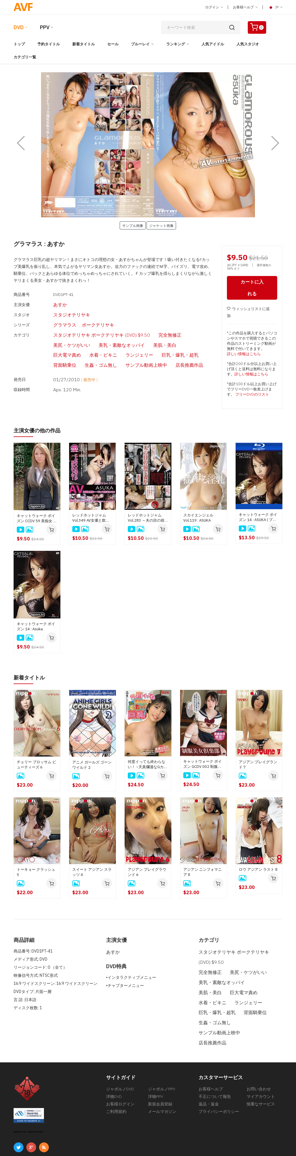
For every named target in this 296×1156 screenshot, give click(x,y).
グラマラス (54, 318)
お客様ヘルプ (245, 7)
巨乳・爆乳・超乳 (60, 342)
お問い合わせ (259, 1054)
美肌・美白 (99, 334)
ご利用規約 (116, 1080)
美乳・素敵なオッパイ (64, 334)
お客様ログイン (120, 1071)
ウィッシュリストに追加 (248, 314)
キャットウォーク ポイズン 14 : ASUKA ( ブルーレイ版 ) (258, 518)
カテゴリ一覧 (25, 57)
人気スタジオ (247, 44)
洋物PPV (155, 1063)
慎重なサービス (261, 1071)
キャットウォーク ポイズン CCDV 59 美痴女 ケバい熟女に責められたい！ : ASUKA (37, 519)
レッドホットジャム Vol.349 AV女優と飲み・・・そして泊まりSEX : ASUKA (91, 519)
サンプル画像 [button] (132, 225)
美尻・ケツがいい (174, 326)
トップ (19, 44)
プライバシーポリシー (219, 1080)
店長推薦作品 (194, 342)
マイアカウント (261, 1063)
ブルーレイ (140, 44)
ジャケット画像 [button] (161, 225)
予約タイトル (48, 44)
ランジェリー (186, 334)
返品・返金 (209, 1071)
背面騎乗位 (91, 342)
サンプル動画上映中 (158, 342)
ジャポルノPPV (161, 1054)
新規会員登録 (160, 1071)
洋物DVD (114, 1063)
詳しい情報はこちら (244, 355)
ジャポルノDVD (120, 1054)
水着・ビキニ (156, 334)
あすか (50, 301)
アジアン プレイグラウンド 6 (147, 873)
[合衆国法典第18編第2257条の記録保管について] (240, 1137)
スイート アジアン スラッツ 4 (92, 873)
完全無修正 (143, 326)
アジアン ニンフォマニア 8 (202, 873)
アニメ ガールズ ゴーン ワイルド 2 (92, 766)
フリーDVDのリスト (252, 395)
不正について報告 (215, 1063)
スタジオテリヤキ (60, 309)
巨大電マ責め (127, 334)
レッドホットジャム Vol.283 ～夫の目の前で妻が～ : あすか (148, 519)
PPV (44, 27)
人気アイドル (212, 44)
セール (113, 44)
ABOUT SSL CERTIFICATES (29, 1097)
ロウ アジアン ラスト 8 (258, 870)
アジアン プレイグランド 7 (258, 765)
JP (275, 7)
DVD (19, 27)
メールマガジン (162, 1080)
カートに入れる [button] (252, 289)
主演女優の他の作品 (40, 432)
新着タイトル (83, 44)
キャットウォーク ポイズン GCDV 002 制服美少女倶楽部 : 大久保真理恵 (203, 765)
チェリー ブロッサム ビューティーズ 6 (36, 765)
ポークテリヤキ (83, 318)
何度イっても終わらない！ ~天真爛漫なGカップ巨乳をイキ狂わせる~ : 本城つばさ (148, 765)
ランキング (175, 44)
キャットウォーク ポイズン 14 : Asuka (36, 628)
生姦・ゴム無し (121, 342)
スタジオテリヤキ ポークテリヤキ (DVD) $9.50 (86, 326)
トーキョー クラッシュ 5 (36, 873)
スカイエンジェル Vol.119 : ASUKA (198, 519)
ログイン (214, 7)
